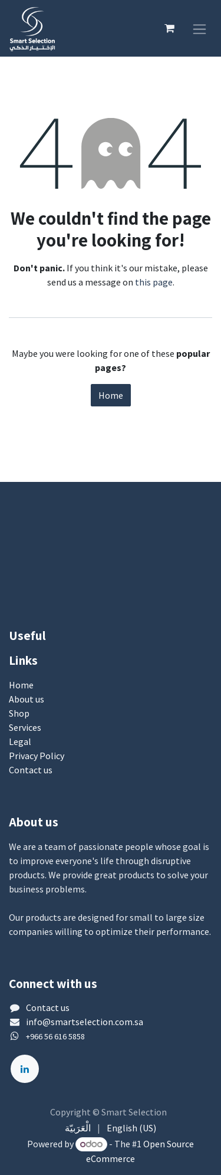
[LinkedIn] (25, 1069)
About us (26, 699)
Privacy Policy (36, 756)
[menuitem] (78, 1128)
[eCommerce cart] (169, 28)
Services (25, 727)
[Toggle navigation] (199, 28)
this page (154, 282)
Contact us (30, 770)
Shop (19, 713)
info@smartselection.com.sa (84, 1022)
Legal (20, 741)
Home (110, 395)
